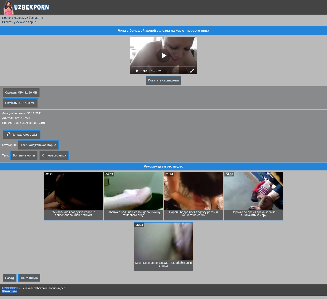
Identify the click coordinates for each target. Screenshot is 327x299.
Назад (9, 278)
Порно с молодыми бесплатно (22, 17)
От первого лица (54, 155)
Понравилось (21, 134)
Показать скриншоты (163, 80)
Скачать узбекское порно (19, 22)
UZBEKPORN (11, 288)
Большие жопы (24, 155)
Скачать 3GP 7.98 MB (20, 103)
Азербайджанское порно (38, 145)
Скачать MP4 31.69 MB (21, 92)
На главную (29, 278)
